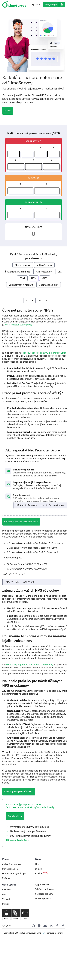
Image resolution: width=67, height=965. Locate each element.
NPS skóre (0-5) (33, 227)
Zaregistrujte (51, 4)
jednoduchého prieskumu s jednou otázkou (44, 352)
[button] (62, 4)
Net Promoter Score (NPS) (18, 324)
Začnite (7, 110)
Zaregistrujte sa (15, 816)
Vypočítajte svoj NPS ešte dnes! (18, 791)
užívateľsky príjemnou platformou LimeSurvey (29, 664)
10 (46, 208)
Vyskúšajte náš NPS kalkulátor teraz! (21, 521)
